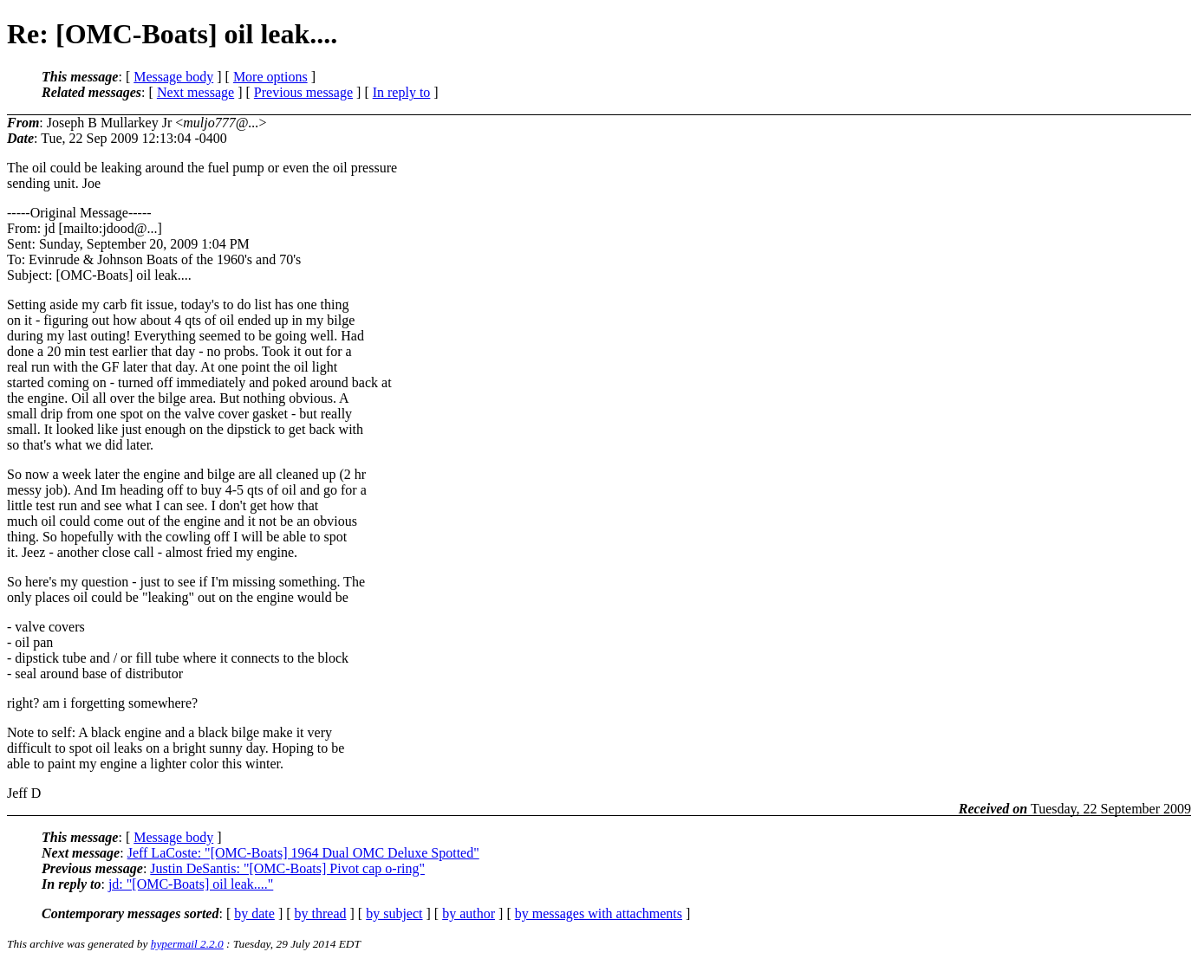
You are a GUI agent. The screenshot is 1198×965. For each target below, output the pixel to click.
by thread (321, 913)
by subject (394, 913)
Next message (195, 92)
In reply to (402, 92)
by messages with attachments (598, 913)
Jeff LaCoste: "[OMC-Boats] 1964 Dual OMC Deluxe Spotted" (303, 852)
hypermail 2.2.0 (187, 943)
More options (270, 76)
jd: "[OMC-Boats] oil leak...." (190, 884)
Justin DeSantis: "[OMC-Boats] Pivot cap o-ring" (287, 868)
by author (468, 913)
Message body (173, 76)
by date (254, 913)
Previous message (303, 92)
